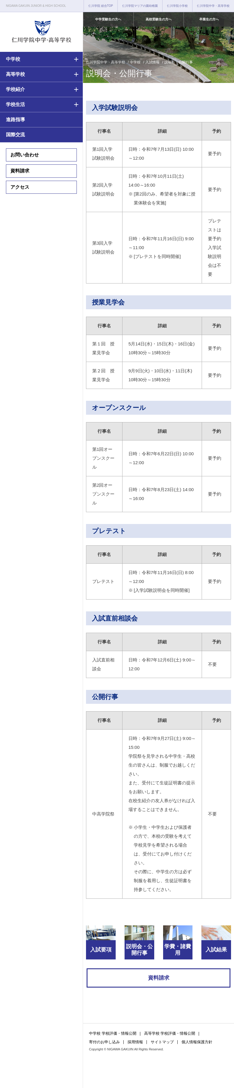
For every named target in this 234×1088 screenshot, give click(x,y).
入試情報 (152, 62)
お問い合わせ (24, 154)
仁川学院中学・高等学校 (213, 5)
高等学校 (15, 74)
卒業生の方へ (209, 19)
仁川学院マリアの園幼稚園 (140, 5)
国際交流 (15, 134)
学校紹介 (15, 89)
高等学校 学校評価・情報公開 (169, 1033)
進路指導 (15, 119)
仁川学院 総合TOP (100, 5)
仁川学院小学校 (177, 5)
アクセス (19, 187)
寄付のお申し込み (104, 1042)
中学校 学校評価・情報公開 (112, 1033)
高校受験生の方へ (159, 19)
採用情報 (135, 1042)
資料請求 (19, 170)
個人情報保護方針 (197, 1042)
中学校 (13, 59)
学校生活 (15, 104)
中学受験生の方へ (108, 19)
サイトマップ (162, 1042)
